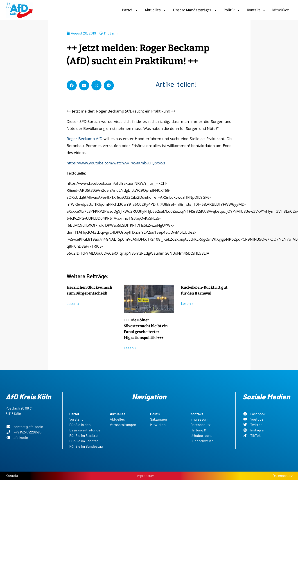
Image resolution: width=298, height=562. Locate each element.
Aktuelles (155, 10)
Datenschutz (283, 475)
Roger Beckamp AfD (85, 138)
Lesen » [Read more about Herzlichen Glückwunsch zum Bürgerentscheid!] (73, 303)
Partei (130, 10)
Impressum (145, 475)
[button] (72, 85)
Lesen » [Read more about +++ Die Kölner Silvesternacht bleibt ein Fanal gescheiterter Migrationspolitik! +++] (130, 347)
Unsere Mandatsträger (195, 10)
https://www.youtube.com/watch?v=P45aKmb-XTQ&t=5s (116, 163)
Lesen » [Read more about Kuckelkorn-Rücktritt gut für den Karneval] (187, 303)
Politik (232, 10)
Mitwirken (280, 10)
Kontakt (256, 10)
